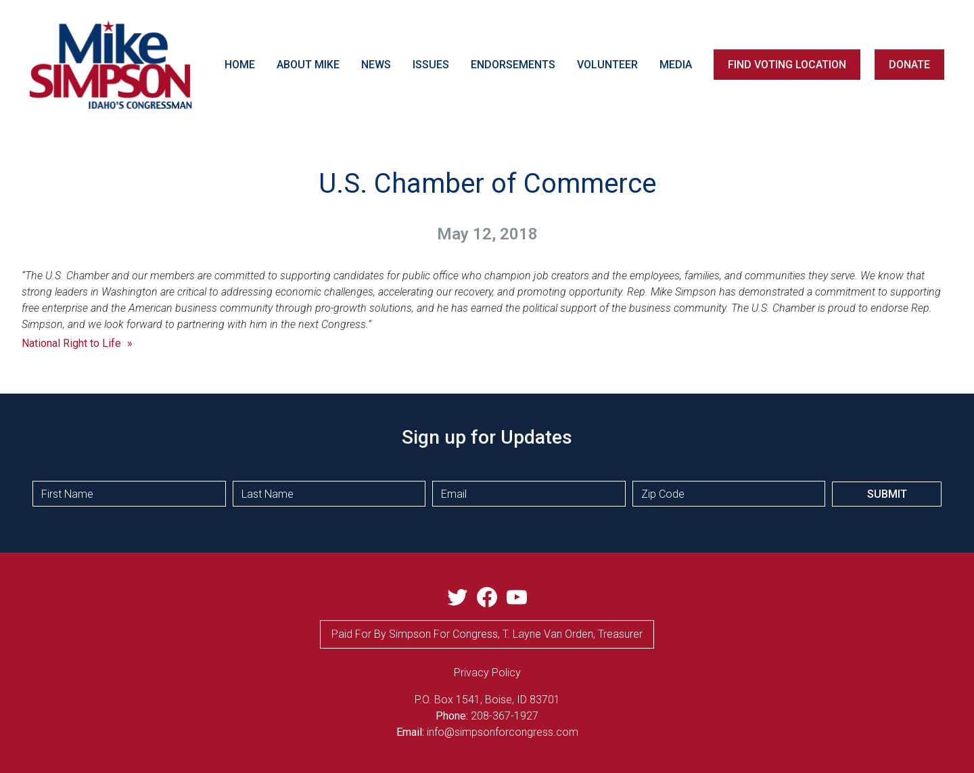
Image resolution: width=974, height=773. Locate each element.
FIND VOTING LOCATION (787, 64)
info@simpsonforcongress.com (502, 732)
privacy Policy (487, 672)
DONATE (909, 64)
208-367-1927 (504, 715)
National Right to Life (71, 343)
